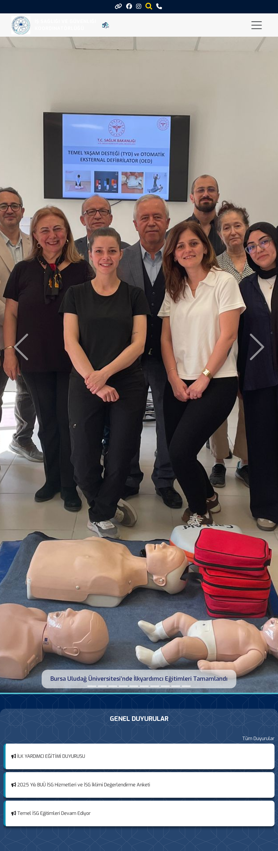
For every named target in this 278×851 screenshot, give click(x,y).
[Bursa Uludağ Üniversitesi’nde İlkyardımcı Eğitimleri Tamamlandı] (91, 686)
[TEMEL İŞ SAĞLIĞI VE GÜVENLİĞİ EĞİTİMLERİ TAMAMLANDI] (175, 686)
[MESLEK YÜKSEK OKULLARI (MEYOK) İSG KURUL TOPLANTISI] (123, 686)
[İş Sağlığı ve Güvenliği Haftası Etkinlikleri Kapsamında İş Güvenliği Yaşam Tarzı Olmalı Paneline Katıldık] (102, 686)
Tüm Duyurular (258, 738)
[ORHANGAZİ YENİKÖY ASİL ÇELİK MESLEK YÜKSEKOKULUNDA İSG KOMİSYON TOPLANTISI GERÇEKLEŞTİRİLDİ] (133, 686)
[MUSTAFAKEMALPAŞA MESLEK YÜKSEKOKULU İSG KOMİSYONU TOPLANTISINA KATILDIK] (154, 686)
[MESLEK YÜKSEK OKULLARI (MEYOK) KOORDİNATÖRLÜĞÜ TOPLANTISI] (186, 686)
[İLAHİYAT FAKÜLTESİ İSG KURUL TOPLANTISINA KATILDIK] (144, 686)
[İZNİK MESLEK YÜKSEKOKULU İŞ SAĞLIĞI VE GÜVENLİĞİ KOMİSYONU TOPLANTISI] (165, 686)
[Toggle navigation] (257, 25)
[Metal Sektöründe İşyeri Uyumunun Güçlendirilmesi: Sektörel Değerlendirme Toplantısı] (112, 686)
